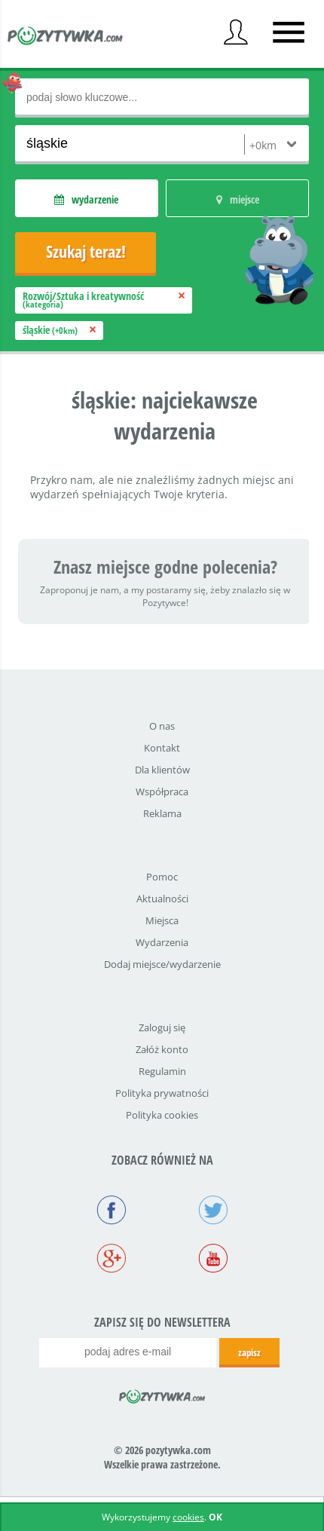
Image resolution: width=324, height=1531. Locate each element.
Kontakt (162, 748)
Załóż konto (162, 1049)
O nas (162, 726)
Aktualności (162, 898)
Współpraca (162, 791)
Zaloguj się (162, 1027)
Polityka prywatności (162, 1093)
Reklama (162, 813)
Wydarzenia (162, 942)
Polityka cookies (162, 1115)
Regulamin (162, 1071)
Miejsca (162, 920)
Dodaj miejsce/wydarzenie (162, 964)
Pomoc (162, 876)
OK (215, 1517)
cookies (188, 1517)
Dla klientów (162, 769)
